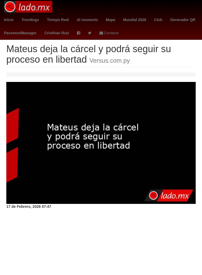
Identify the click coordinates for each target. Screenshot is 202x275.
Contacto (109, 33)
